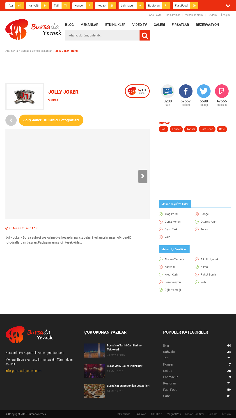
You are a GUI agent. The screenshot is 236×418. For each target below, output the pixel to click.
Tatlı (62, 5)
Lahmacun (132, 5)
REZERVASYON (207, 25)
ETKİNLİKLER (115, 25)
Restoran (159, 5)
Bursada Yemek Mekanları (37, 50)
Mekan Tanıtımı (194, 15)
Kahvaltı (38, 5)
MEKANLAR (89, 25)
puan (142, 91)
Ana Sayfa (155, 15)
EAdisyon (140, 414)
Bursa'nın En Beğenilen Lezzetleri (128, 385)
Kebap (106, 5)
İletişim (225, 15)
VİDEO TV (139, 25)
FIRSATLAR (180, 25)
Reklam (212, 15)
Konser (84, 5)
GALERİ (159, 25)
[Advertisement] (118, 68)
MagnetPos (174, 414)
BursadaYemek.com (33, 30)
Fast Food (186, 5)
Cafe (222, 129)
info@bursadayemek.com (23, 371)
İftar (16, 5)
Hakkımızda (173, 15)
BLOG (69, 25)
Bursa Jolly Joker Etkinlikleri (125, 366)
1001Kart (156, 414)
